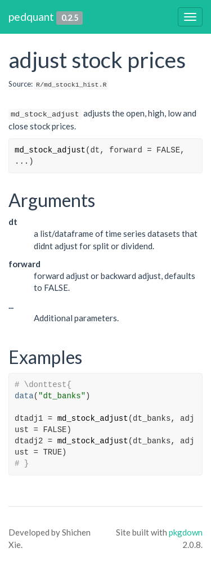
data (24, 396)
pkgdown (186, 532)
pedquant (31, 16)
